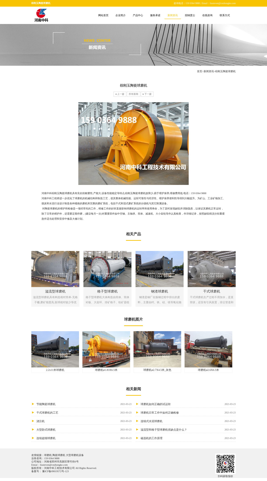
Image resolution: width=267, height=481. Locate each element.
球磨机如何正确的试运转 (188, 404)
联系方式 (225, 15)
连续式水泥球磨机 (188, 421)
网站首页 (103, 15)
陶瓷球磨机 (58, 455)
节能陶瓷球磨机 (83, 404)
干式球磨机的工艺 (83, 412)
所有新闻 (133, 94)
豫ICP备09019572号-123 (55, 471)
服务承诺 (155, 15)
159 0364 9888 (51, 458)
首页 (199, 71)
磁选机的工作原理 (188, 438)
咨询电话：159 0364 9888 (187, 3)
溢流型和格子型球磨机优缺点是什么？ (188, 429)
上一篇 (120, 94)
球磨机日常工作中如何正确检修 (188, 412)
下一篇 (148, 94)
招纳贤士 (190, 15)
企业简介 (120, 15)
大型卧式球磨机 (83, 429)
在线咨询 (207, 15)
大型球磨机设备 (74, 455)
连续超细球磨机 (83, 438)
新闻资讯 (173, 15)
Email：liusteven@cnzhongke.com (219, 3)
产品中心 (138, 15)
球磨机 (48, 455)
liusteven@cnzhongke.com (54, 464)
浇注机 (83, 421)
